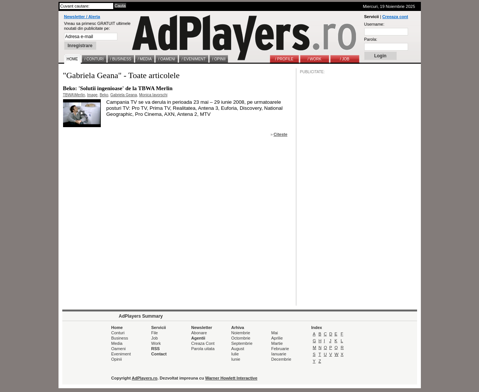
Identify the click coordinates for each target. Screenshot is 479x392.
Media (117, 343)
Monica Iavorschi (153, 95)
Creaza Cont (203, 343)
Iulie (235, 354)
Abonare (199, 333)
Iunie (235, 359)
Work (156, 343)
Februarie (280, 348)
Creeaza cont (395, 16)
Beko (104, 95)
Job (154, 338)
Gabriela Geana (123, 95)
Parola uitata (203, 348)
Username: (374, 24)
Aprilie (277, 338)
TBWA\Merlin (74, 95)
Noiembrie (240, 333)
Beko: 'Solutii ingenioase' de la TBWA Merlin (118, 88)
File (154, 333)
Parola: (370, 39)
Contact (159, 354)
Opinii (116, 359)
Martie (277, 343)
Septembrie (242, 343)
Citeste (281, 134)
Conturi (118, 333)
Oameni (118, 348)
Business (119, 338)
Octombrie (241, 338)
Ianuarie (278, 354)
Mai (274, 333)
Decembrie (281, 359)
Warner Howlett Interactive (231, 378)
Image (92, 95)
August (237, 348)
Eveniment (121, 354)
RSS (155, 348)
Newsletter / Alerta (82, 16)
